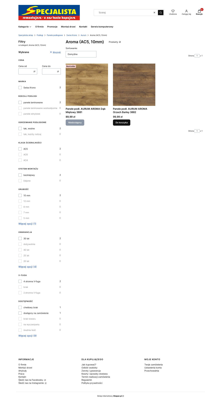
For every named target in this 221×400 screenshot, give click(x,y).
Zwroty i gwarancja (91, 370)
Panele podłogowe (55, 35)
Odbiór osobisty (89, 367)
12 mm (26, 201)
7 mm (26, 212)
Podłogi (40, 35)
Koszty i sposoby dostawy (94, 373)
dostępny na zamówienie (35, 313)
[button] (160, 12)
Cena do (46, 66)
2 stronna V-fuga (31, 292)
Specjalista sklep (25, 35)
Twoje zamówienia (153, 364)
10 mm (26, 195)
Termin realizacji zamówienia (95, 376)
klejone (27, 180)
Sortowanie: (72, 48)
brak (25, 287)
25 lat (26, 255)
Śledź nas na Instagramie (31, 383)
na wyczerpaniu (31, 324)
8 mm (26, 206)
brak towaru (29, 318)
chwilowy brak (30, 307)
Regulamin (86, 380)
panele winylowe (31, 113)
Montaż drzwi (25, 367)
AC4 (25, 160)
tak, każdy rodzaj (32, 134)
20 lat (26, 261)
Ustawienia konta (153, 367)
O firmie (22, 364)
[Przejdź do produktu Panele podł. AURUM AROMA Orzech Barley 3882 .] (134, 85)
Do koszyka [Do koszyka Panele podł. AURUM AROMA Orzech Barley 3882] (122, 122)
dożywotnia (29, 244)
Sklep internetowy (109, 396)
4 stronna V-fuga (31, 281)
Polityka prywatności (91, 383)
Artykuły (22, 370)
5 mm (26, 218)
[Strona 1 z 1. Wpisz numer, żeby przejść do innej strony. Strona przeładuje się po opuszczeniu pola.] (197, 55)
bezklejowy (29, 175)
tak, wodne (29, 128)
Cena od (22, 66)
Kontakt (22, 376)
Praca (21, 373)
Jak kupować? (88, 364)
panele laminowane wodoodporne (40, 108)
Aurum (83, 35)
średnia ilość (29, 330)
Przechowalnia (151, 370)
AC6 (25, 154)
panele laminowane (33, 102)
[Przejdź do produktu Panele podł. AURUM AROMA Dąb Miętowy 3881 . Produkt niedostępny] (87, 85)
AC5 (25, 149)
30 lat (26, 238)
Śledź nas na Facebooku (31, 380)
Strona (191, 56)
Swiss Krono (71, 35)
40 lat (26, 249)
